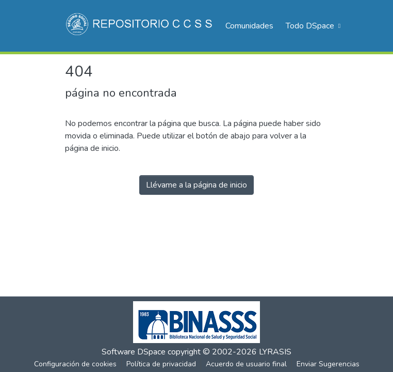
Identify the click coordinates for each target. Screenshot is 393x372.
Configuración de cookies (75, 364)
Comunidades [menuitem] (249, 26)
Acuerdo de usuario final (246, 364)
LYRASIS (275, 352)
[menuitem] (312, 26)
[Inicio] (140, 26)
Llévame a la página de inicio (196, 185)
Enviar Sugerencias (328, 364)
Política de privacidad (161, 364)
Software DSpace (134, 352)
